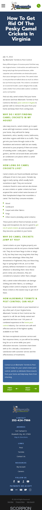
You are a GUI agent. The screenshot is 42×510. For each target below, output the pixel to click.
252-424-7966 (21, 420)
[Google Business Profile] (18, 481)
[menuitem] (10, 502)
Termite (21, 452)
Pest (21, 447)
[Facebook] (14, 481)
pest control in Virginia (26, 103)
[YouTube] (28, 481)
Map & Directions (21, 437)
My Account (21, 467)
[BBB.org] (23, 481)
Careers (21, 471)
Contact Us (21, 456)
